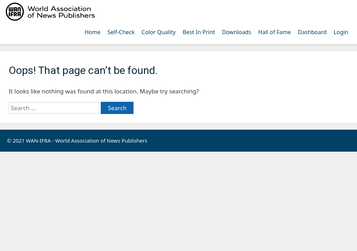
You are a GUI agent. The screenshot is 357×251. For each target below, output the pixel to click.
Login (341, 32)
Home (93, 32)
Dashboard (312, 32)
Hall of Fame (274, 32)
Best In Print (199, 32)
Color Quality (159, 32)
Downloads (236, 32)
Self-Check (121, 32)
